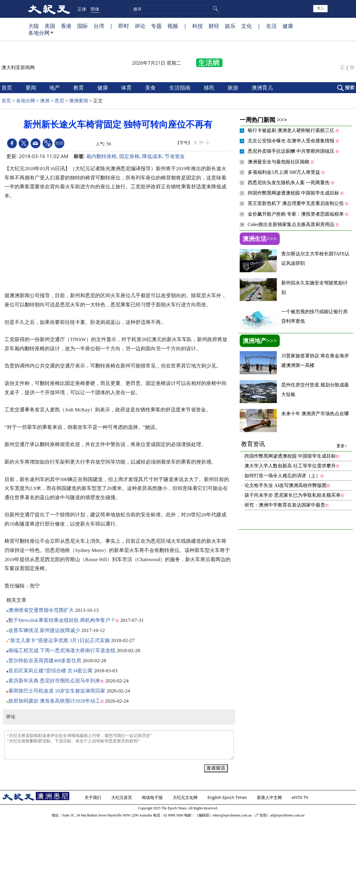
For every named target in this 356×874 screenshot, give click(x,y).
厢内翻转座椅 (101, 156)
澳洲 (45, 100)
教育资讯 (294, 444)
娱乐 (230, 25)
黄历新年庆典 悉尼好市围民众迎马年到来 (54, 681)
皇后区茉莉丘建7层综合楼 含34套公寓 (50, 671)
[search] (175, 9)
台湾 (98, 25)
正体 (81, 9)
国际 (82, 25)
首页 (7, 87)
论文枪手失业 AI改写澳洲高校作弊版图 (285, 485)
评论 (140, 25)
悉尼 (59, 100)
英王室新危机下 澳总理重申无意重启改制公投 (296, 203)
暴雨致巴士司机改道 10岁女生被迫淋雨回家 (56, 691)
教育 (79, 87)
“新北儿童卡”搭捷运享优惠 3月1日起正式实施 (59, 640)
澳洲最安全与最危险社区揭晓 (279, 161)
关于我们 (93, 797)
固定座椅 (129, 156)
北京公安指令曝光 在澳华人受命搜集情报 (292, 140)
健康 (287, 25)
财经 (214, 25)
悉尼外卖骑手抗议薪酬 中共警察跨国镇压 (292, 151)
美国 (49, 25)
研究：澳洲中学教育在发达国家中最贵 (284, 504)
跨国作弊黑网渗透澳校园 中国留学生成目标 (294, 192)
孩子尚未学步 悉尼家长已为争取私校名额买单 (292, 495)
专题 (156, 25)
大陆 (33, 25)
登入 (320, 8)
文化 (246, 25)
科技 (197, 25)
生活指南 (180, 87)
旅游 (234, 87)
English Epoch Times (228, 797)
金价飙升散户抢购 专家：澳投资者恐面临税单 (296, 213)
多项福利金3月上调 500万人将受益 (284, 172)
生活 (271, 25)
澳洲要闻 (78, 100)
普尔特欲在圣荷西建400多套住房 (45, 660)
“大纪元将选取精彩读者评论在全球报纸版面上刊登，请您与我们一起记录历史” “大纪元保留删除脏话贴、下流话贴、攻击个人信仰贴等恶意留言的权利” (119, 745)
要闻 (32, 87)
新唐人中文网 (270, 797)
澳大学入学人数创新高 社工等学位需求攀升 (290, 465)
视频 (172, 25)
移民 (210, 87)
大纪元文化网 (186, 797)
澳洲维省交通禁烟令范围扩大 (41, 610)
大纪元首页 (122, 797)
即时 (123, 25)
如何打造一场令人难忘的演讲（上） (282, 475)
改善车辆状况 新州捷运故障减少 (44, 630)
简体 (94, 9)
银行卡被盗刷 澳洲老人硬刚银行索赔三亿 (292, 130)
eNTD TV (300, 797)
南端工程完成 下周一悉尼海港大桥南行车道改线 (61, 650)
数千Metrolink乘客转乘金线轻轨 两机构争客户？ (61, 620)
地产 (55, 87)
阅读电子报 (153, 797)
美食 (151, 87)
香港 (66, 25)
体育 (127, 87)
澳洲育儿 (263, 87)
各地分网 (40, 35)
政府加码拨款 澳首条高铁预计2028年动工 (54, 701)
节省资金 (175, 156)
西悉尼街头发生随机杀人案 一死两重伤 (289, 182)
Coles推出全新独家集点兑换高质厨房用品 (292, 224)
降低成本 (152, 156)
